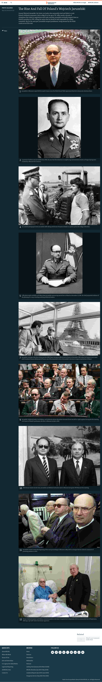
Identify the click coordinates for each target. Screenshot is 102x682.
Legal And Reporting (7, 667)
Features (28, 654)
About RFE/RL (6, 651)
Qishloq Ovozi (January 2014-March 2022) (37, 667)
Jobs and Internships (7, 660)
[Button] (4, 31)
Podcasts (28, 663)
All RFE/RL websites (93, 2)
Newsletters (29, 657)
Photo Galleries (7, 8)
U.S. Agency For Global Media (10, 663)
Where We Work (6, 654)
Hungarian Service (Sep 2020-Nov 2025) (37, 676)
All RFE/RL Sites (6, 670)
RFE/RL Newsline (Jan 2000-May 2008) (37, 670)
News (28, 651)
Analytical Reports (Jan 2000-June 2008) (37, 673)
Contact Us (5, 673)
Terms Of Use (5, 657)
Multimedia (29, 660)
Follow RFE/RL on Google (79, 2)
